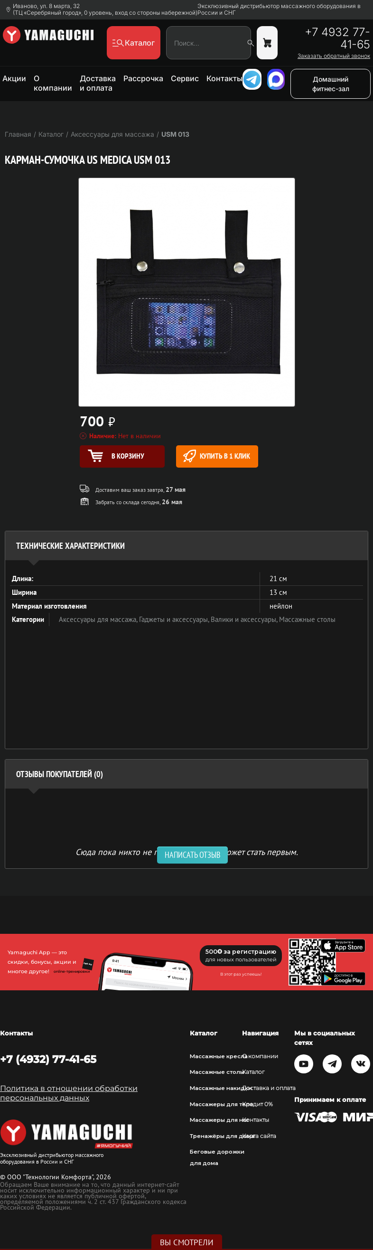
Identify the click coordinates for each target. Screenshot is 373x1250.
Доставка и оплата (98, 83)
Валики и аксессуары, (245, 619)
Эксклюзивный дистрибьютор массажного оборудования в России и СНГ (279, 9)
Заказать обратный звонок (334, 56)
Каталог (253, 1072)
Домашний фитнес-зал (330, 84)
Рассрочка (143, 78)
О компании (53, 83)
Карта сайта (259, 1136)
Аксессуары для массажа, (99, 619)
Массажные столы (307, 619)
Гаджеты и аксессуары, (175, 619)
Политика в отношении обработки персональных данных (69, 1093)
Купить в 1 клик (216, 456)
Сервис (185, 78)
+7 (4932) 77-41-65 (48, 1059)
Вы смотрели (187, 1242)
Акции (14, 78)
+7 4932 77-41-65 (337, 38)
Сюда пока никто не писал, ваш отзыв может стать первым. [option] (186, 851)
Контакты (224, 78)
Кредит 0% (257, 1104)
